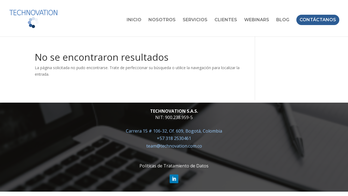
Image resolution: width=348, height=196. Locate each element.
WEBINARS (256, 20)
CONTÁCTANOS (318, 19)
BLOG (282, 20)
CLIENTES (226, 20)
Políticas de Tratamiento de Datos (174, 166)
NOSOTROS (162, 20)
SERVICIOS (195, 20)
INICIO (134, 20)
